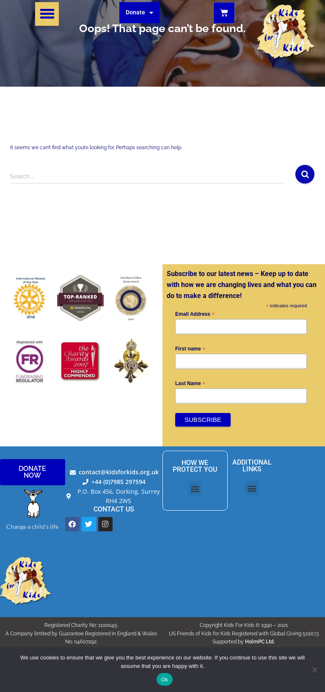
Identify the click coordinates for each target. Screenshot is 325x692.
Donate (139, 12)
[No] (314, 669)
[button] (47, 14)
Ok (164, 679)
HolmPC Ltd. (260, 642)
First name (190, 349)
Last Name (190, 383)
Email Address (195, 314)
